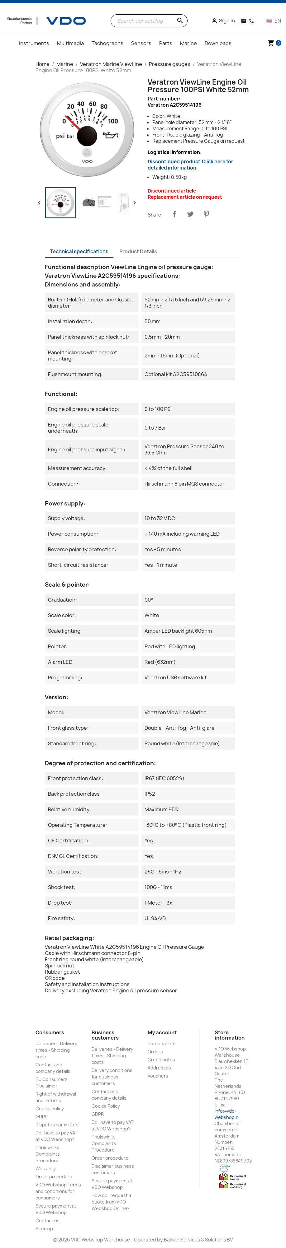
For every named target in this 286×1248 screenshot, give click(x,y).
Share (174, 214)
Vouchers (158, 1076)
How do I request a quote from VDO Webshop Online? (111, 1201)
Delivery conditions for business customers (112, 1076)
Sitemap (44, 1229)
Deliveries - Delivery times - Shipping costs (56, 1050)
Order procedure (54, 1177)
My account (162, 1032)
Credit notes (161, 1060)
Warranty (46, 1168)
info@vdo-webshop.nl (227, 1114)
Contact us (48, 1220)
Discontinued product (190, 164)
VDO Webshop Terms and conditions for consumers (58, 1191)
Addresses (159, 1068)
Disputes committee (57, 1125)
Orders (155, 1052)
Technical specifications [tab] (79, 251)
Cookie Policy (50, 1108)
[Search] (149, 20)
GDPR (42, 1117)
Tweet (190, 214)
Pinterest (206, 214)
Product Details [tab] (138, 251)
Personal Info (162, 1043)
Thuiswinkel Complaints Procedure (48, 1153)
